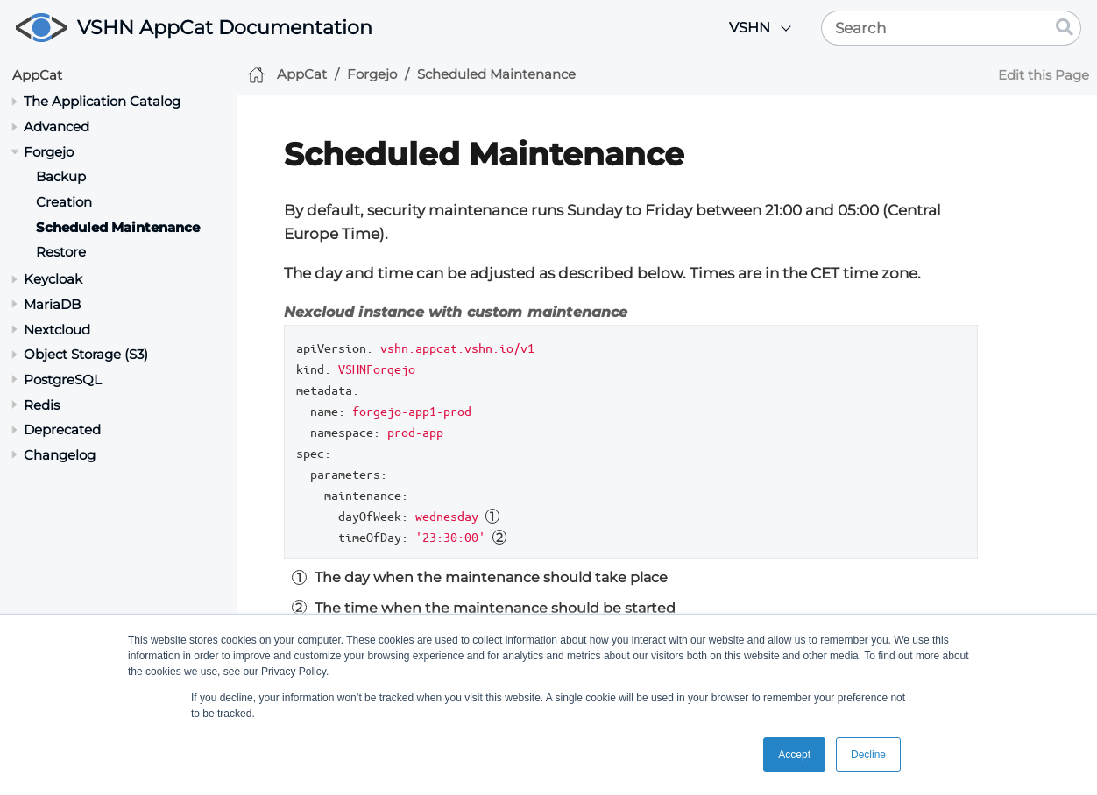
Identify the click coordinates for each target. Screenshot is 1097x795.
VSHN (749, 27)
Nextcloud (57, 329)
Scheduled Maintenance (118, 227)
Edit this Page (1043, 75)
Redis (42, 405)
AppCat (37, 75)
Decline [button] (868, 755)
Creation (64, 201)
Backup (61, 176)
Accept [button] (794, 755)
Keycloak (53, 279)
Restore (61, 251)
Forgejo (49, 152)
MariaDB (52, 304)
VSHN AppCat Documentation (224, 27)
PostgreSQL (63, 379)
